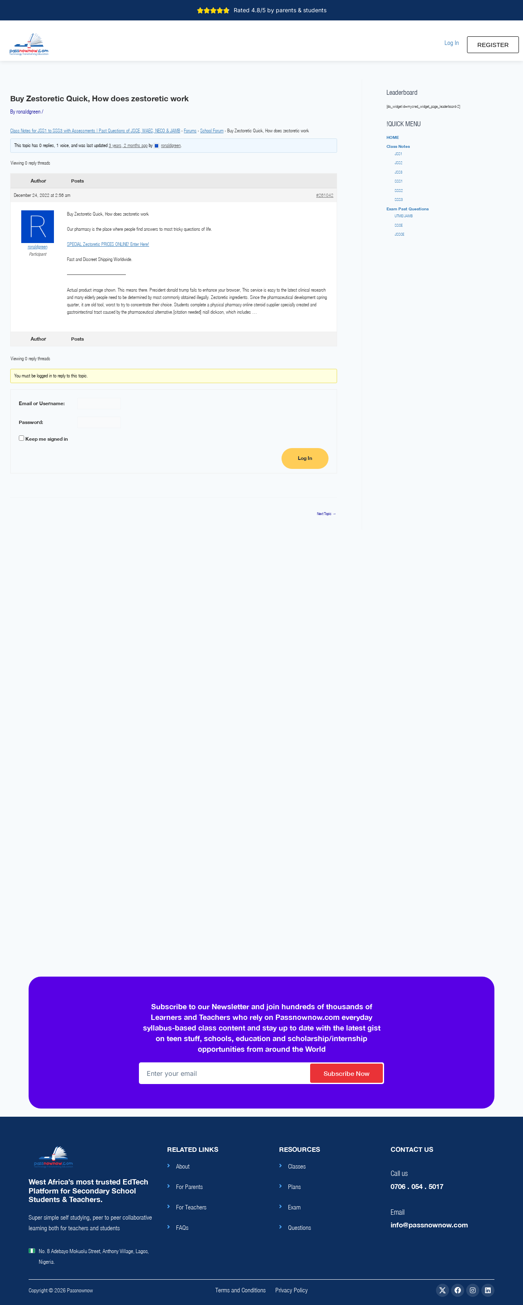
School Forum (212, 130)
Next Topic (326, 514)
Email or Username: (42, 403)
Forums (190, 130)
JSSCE (399, 234)
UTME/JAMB (404, 216)
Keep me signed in (46, 439)
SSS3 (399, 199)
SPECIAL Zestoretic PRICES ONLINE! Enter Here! (108, 244)
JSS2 (398, 162)
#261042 (324, 195)
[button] (452, 43)
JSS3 (398, 172)
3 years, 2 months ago (128, 145)
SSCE (398, 225)
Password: (31, 422)
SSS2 (399, 190)
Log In (305, 458)
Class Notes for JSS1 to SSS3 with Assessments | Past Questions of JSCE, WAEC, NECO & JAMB (95, 130)
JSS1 (398, 153)
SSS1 (399, 181)
